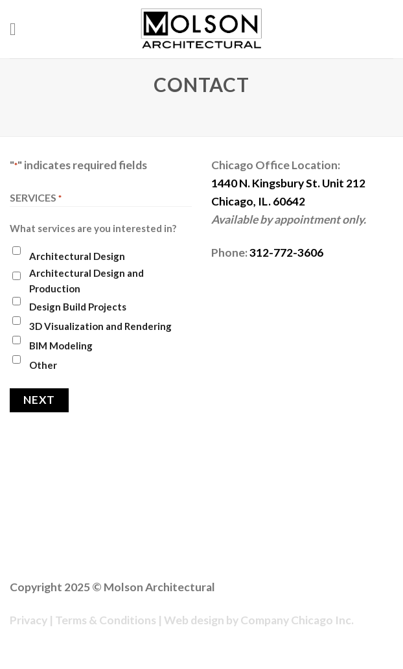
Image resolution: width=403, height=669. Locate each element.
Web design (194, 620)
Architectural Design (77, 256)
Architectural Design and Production (86, 280)
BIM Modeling (61, 345)
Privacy (28, 620)
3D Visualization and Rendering (100, 326)
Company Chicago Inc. (297, 620)
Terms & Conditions (105, 620)
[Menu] (18, 29)
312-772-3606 (286, 252)
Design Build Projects (77, 306)
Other (43, 365)
